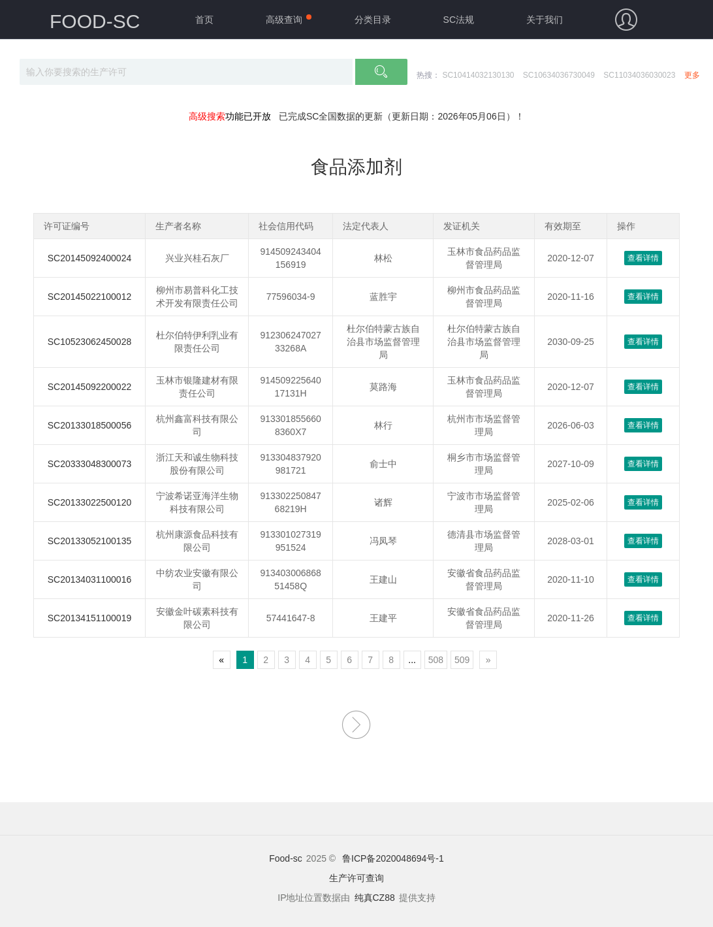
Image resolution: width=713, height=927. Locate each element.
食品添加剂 (356, 167)
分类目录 (373, 19)
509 (461, 660)
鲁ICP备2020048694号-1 (393, 858)
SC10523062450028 (89, 341)
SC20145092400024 (89, 258)
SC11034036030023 (639, 75)
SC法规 (458, 19)
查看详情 (643, 258)
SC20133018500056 (89, 425)
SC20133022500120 (89, 502)
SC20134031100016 (89, 579)
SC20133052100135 (89, 541)
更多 (692, 75)
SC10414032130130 (478, 75)
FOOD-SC (95, 21)
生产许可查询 (356, 878)
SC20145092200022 (89, 387)
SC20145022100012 (89, 296)
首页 (204, 19)
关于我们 (544, 19)
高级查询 (284, 19)
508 (435, 660)
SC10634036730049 (559, 75)
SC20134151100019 (89, 618)
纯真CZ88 (375, 897)
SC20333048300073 (89, 464)
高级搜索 (207, 116)
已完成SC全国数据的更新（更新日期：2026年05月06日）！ (401, 116)
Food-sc (285, 858)
